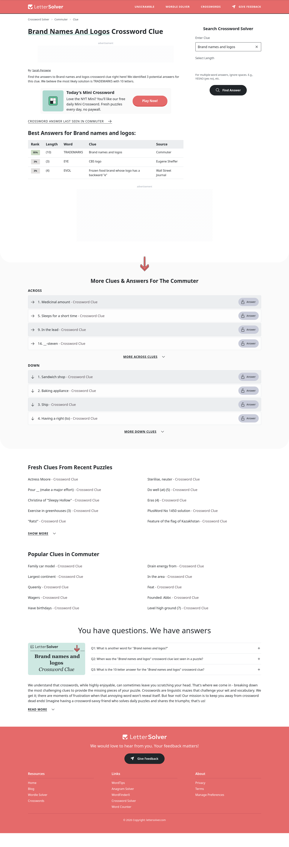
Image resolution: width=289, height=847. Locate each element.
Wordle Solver (178, 6)
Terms (199, 803)
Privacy (200, 797)
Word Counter (122, 821)
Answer (248, 316)
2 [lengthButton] (199, 67)
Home (32, 797)
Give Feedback (144, 772)
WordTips (118, 797)
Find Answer (228, 90)
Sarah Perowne (41, 84)
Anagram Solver (123, 803)
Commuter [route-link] (61, 19)
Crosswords (211, 6)
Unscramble (144, 6)
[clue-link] (136, 316)
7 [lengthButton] (240, 67)
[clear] (256, 47)
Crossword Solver (124, 815)
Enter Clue (202, 38)
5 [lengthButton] (224, 67)
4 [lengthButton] (216, 67)
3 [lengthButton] (207, 67)
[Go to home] (144, 751)
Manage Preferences (209, 809)
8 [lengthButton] (248, 67)
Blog (31, 803)
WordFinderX (121, 809)
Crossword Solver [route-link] (38, 19)
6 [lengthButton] (232, 67)
